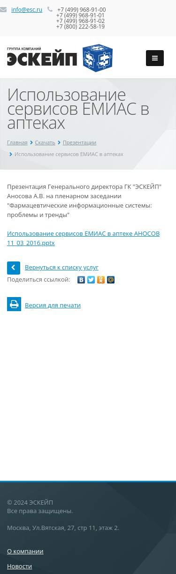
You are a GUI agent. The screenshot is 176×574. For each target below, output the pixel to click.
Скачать (45, 142)
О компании (25, 551)
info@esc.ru (26, 10)
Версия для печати (44, 305)
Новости (19, 566)
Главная (17, 142)
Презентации (80, 142)
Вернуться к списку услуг (53, 267)
